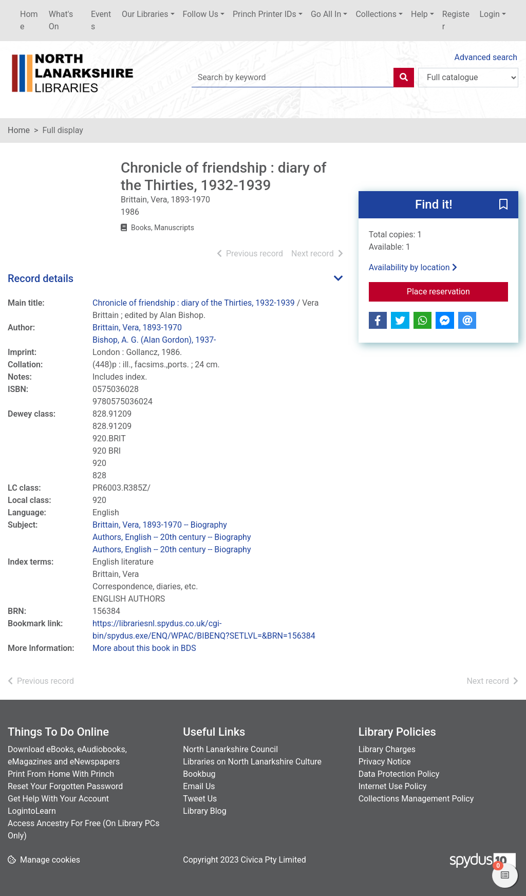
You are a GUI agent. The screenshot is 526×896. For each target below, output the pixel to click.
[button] (503, 205)
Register (455, 20)
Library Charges (387, 749)
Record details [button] (40, 278)
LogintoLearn (32, 811)
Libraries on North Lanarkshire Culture (252, 762)
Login (489, 14)
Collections (376, 14)
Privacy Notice (385, 762)
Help (419, 14)
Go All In (326, 14)
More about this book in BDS (144, 648)
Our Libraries (145, 14)
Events (101, 20)
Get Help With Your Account (58, 799)
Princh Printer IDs (264, 14)
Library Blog (204, 811)
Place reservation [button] (457, 290)
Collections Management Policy (416, 799)
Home (29, 20)
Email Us (199, 786)
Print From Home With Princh (61, 774)
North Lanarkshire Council (230, 749)
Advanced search (486, 57)
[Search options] (468, 77)
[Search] (403, 77)
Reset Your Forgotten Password (65, 786)
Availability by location (413, 267)
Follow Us (200, 14)
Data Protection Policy (399, 774)
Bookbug (199, 774)
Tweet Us (200, 799)
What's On (61, 20)
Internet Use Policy (393, 786)
